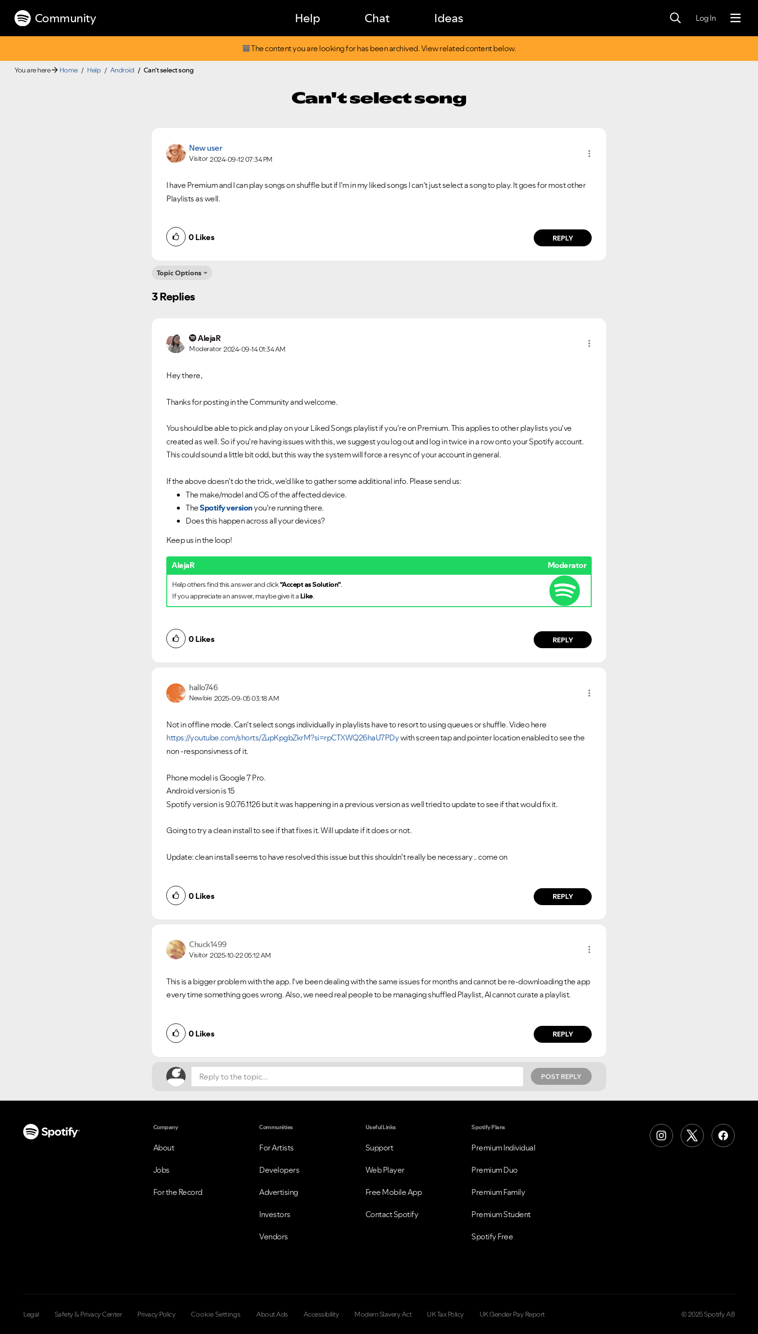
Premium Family (498, 1192)
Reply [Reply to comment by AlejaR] (563, 640)
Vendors (273, 1236)
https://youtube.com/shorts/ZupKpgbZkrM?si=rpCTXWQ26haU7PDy (282, 737)
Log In (705, 18)
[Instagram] (661, 1135)
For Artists (276, 1147)
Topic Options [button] (179, 273)
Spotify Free (492, 1236)
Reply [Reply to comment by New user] (563, 238)
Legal (31, 1314)
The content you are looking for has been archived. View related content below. (379, 48)
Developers (279, 1169)
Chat (377, 18)
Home (68, 70)
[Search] (675, 18)
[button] (589, 153)
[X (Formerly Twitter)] (692, 1135)
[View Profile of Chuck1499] (208, 944)
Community (55, 18)
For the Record (178, 1192)
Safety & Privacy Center (88, 1314)
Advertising (278, 1192)
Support (379, 1147)
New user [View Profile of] (205, 147)
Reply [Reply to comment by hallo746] (563, 896)
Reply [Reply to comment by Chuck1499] (563, 1034)
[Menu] (735, 18)
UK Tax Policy (445, 1314)
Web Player (385, 1169)
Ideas (448, 18)
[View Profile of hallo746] (203, 687)
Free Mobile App (393, 1192)
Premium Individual (503, 1147)
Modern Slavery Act (382, 1314)
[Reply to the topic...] (357, 1076)
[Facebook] (723, 1135)
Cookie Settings (216, 1314)
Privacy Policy (156, 1314)
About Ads (272, 1314)
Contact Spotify (392, 1214)
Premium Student (501, 1214)
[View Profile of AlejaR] (209, 338)
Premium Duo (494, 1169)
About (164, 1147)
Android (122, 70)
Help (307, 18)
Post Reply (561, 1076)
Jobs (161, 1169)
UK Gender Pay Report (512, 1314)
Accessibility (321, 1314)
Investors (275, 1214)
